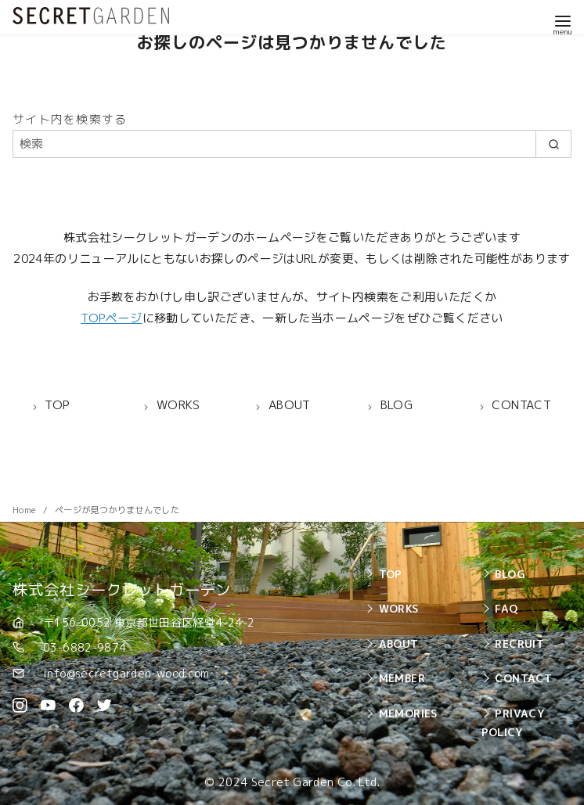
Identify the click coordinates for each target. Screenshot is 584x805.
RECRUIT (519, 643)
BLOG (510, 573)
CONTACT (523, 677)
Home (25, 510)
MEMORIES (408, 713)
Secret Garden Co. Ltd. (315, 782)
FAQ (506, 608)
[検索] (292, 143)
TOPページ (111, 318)
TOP (390, 573)
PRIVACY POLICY (513, 722)
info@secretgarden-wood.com (126, 673)
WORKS (399, 608)
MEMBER (402, 677)
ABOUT (399, 643)
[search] (553, 143)
